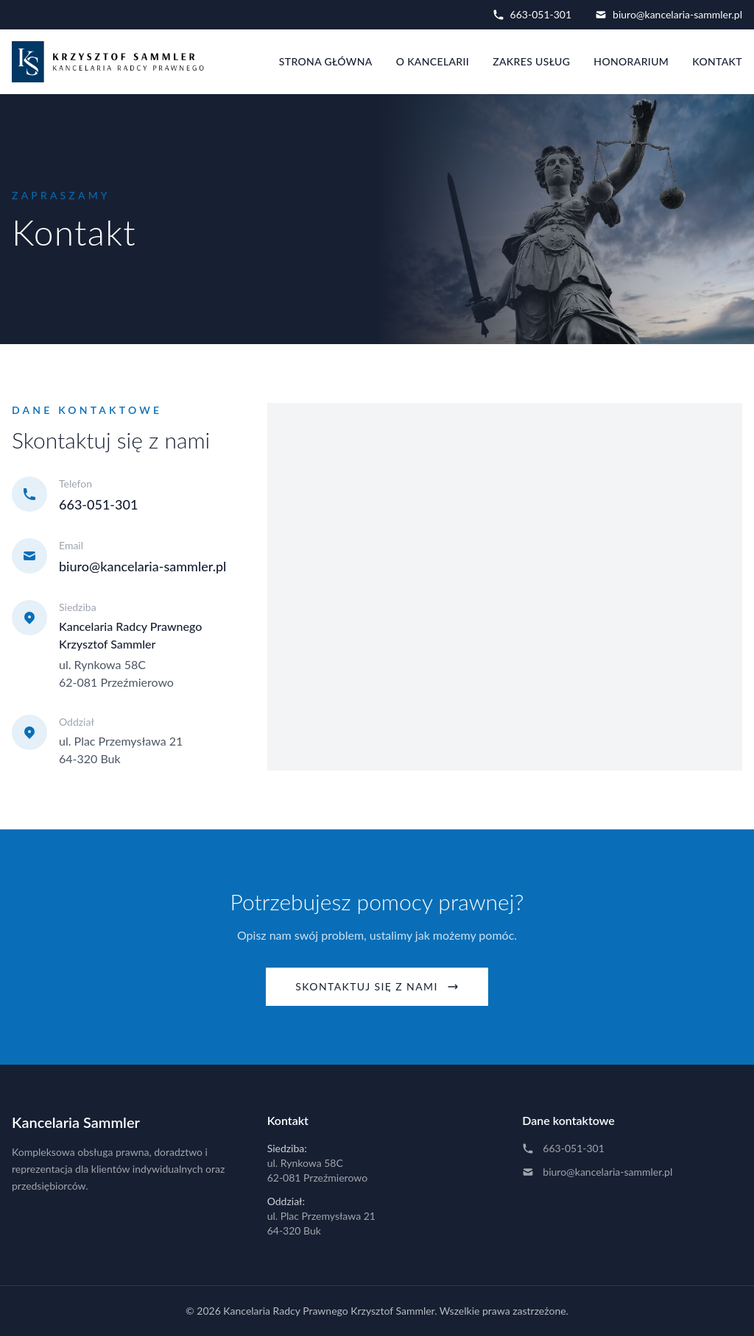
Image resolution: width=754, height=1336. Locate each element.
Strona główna (326, 61)
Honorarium (631, 61)
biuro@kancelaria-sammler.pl (668, 14)
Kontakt (717, 61)
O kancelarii (433, 61)
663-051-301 (532, 14)
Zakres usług (531, 61)
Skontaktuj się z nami (377, 986)
